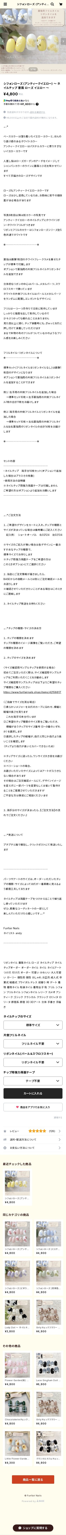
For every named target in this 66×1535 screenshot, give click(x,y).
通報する (58, 1117)
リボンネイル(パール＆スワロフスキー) (28, 1053)
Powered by (33, 1501)
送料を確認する (37, 112)
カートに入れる (33, 1093)
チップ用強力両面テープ (19, 1072)
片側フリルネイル (15, 1035)
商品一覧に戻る (33, 1479)
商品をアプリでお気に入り (33, 1107)
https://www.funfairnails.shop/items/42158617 (32, 692)
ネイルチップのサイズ (17, 1016)
